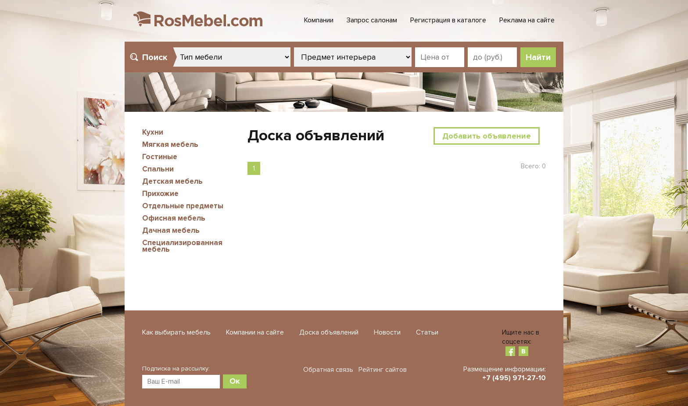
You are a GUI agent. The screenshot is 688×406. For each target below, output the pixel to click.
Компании (318, 20)
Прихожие (160, 193)
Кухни (152, 132)
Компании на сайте (255, 332)
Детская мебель (172, 181)
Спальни (158, 169)
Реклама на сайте (527, 20)
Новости (387, 332)
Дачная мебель (171, 230)
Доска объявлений (328, 332)
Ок (234, 381)
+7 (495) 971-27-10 (514, 378)
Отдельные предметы (182, 205)
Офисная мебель (173, 218)
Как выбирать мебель (176, 332)
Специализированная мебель (182, 246)
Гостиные (159, 156)
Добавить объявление (486, 136)
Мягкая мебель (170, 144)
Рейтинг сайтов (382, 369)
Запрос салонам (372, 20)
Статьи (427, 332)
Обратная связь (328, 369)
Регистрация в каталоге (448, 20)
